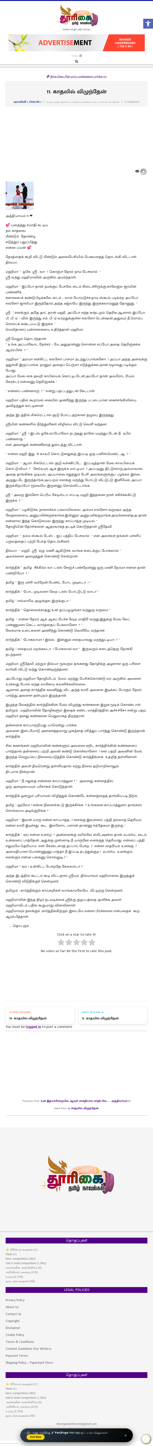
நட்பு (96, 102)
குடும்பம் (66, 102)
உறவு (49, 102)
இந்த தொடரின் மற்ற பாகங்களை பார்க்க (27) (77, 76)
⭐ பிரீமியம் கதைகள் (19, 1250)
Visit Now (35, 1436)
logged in (33, 1027)
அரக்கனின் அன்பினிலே (21, 1268)
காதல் (57, 102)
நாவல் (104, 102)
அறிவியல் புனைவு (18, 1273)
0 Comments (132, 102)
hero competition (17, 1259)
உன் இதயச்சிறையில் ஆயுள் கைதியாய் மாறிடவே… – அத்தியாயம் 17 (86, 1101)
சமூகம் (75, 102)
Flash (9, 1255)
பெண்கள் (114, 102)
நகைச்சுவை (87, 102)
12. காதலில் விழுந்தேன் (83, 1109)
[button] (148, 24)
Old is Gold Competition (21, 1264)
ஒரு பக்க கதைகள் (17, 1282)
